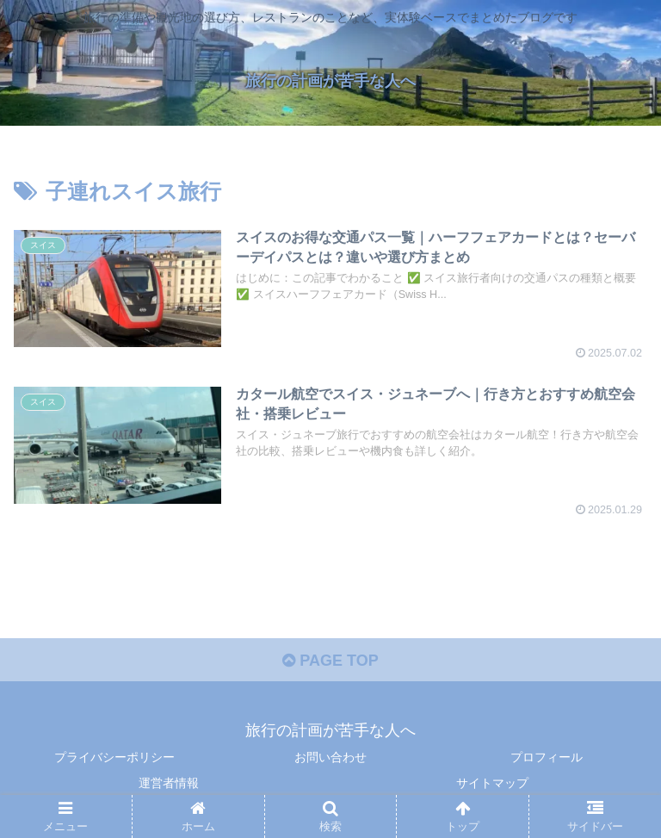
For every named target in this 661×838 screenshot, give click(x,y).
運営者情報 (169, 783)
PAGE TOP (330, 660)
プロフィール (546, 757)
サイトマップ (492, 783)
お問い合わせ (330, 757)
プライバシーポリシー (114, 757)
